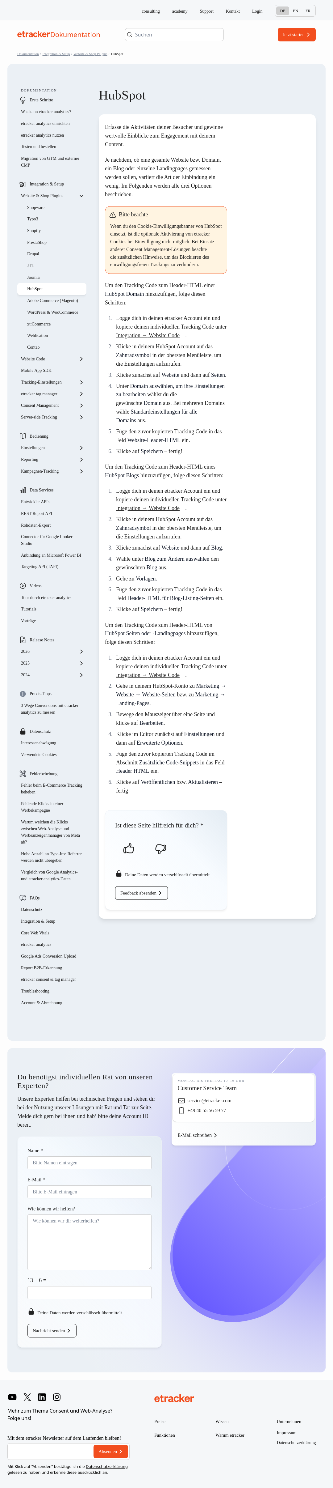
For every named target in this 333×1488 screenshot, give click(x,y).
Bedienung (39, 436)
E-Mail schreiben (195, 1135)
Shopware (35, 207)
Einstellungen (52, 447)
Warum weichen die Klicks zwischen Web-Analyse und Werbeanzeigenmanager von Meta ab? (50, 832)
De (282, 10)
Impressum (287, 1433)
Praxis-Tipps (41, 693)
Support (207, 11)
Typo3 (32, 219)
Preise (159, 1421)
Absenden (107, 1451)
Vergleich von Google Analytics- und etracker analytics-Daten (49, 875)
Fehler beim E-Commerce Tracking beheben (51, 788)
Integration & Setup (56, 54)
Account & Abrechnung (41, 1003)
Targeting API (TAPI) (39, 566)
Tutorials (28, 609)
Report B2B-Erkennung (41, 968)
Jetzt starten (294, 34)
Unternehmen (289, 1421)
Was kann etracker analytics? (46, 111)
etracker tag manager (52, 393)
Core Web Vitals (35, 933)
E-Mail (36, 1179)
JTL (30, 265)
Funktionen (164, 1435)
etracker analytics (36, 944)
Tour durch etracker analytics (46, 597)
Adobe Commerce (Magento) (52, 300)
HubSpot (35, 289)
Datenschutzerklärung (107, 1466)
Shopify (34, 230)
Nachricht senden (49, 1330)
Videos (36, 586)
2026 (52, 651)
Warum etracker (230, 1435)
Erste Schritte (41, 100)
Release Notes (42, 640)
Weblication (37, 335)
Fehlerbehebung (43, 774)
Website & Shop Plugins (90, 54)
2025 (52, 663)
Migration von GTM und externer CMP (50, 162)
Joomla (33, 277)
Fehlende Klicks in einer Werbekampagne (42, 807)
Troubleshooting (35, 991)
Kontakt (233, 11)
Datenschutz (40, 731)
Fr (308, 10)
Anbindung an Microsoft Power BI (51, 555)
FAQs (35, 898)
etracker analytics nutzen (42, 135)
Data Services (41, 490)
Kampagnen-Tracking (52, 471)
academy (180, 11)
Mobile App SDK (36, 370)
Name (35, 1150)
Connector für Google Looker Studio (47, 540)
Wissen (222, 1421)
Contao (33, 347)
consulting (151, 11)
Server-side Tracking (52, 417)
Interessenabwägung (38, 743)
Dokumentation (28, 54)
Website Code (52, 358)
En (295, 10)
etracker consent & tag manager (48, 979)
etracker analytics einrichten (45, 123)
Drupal (33, 254)
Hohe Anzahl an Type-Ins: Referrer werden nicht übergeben (51, 857)
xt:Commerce (39, 324)
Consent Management (52, 405)
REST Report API (36, 513)
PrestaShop (37, 242)
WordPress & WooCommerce (52, 312)
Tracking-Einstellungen (52, 382)
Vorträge (28, 621)
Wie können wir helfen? (51, 1208)
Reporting (52, 459)
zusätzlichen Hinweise (140, 257)
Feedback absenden (138, 893)
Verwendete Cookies (38, 754)
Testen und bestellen (38, 146)
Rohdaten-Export (36, 525)
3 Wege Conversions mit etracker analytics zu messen (49, 709)
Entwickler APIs (35, 502)
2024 (52, 675)
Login (257, 11)
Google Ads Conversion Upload (48, 956)
